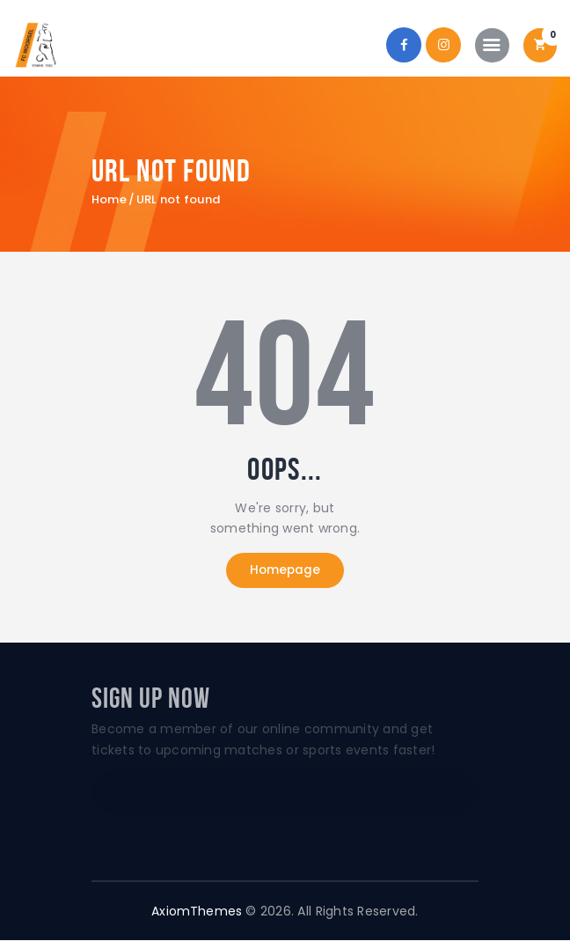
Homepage (285, 570)
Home (109, 200)
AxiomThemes (197, 911)
